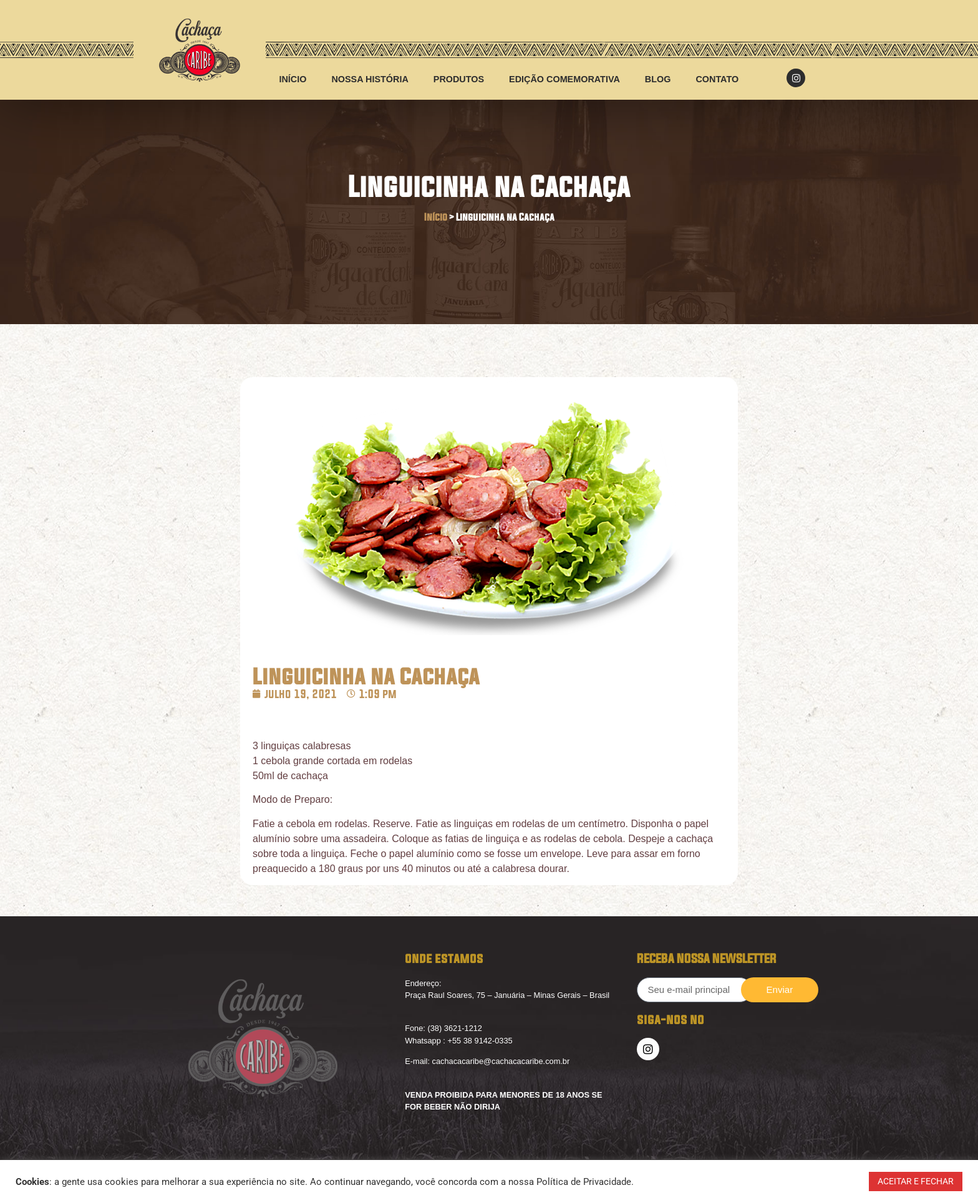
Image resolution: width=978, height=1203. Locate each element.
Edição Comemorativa (564, 79)
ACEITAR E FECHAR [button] (916, 1181)
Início (435, 217)
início (292, 79)
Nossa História (369, 79)
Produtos (458, 79)
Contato (716, 79)
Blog (658, 79)
